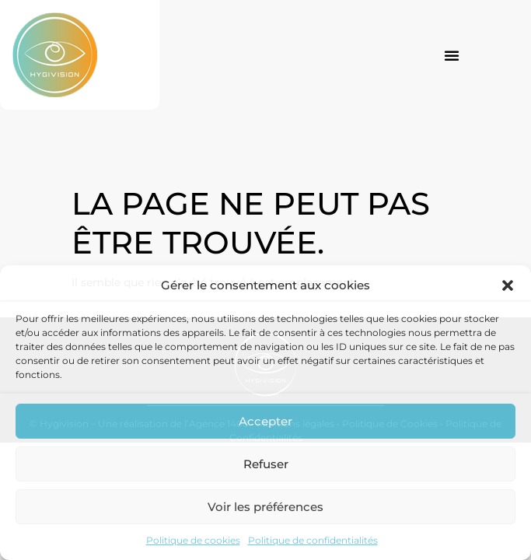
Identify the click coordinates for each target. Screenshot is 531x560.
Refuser (265, 464)
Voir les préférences (265, 506)
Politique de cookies (193, 540)
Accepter (265, 421)
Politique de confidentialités (313, 540)
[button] (507, 285)
